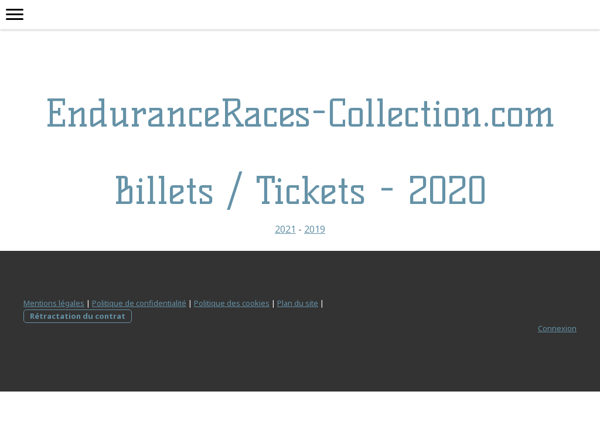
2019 (314, 229)
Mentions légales (53, 303)
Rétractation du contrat (77, 316)
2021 (285, 229)
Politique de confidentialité (139, 303)
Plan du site (297, 303)
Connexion (557, 328)
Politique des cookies (232, 303)
